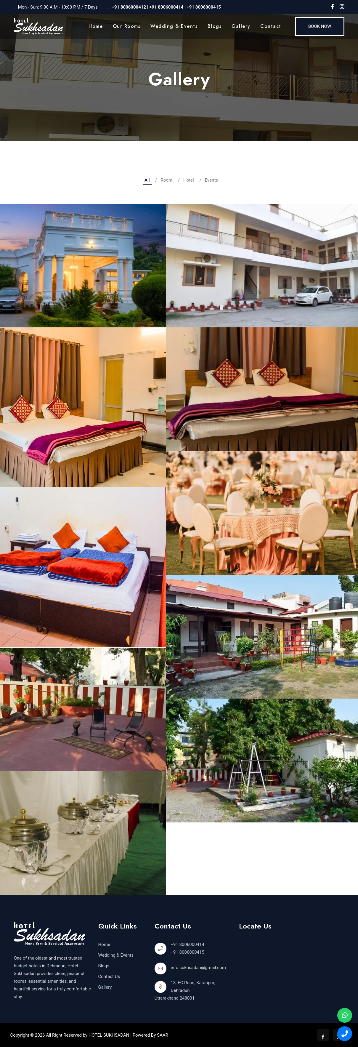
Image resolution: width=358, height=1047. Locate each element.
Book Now (319, 26)
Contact (270, 26)
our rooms (127, 26)
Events (211, 180)
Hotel (188, 180)
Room (166, 180)
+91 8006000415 (204, 7)
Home (96, 26)
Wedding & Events (174, 26)
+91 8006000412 (129, 7)
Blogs (215, 26)
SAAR (162, 1035)
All (147, 180)
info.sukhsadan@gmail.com (198, 967)
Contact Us (109, 976)
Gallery (241, 26)
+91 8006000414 (166, 7)
